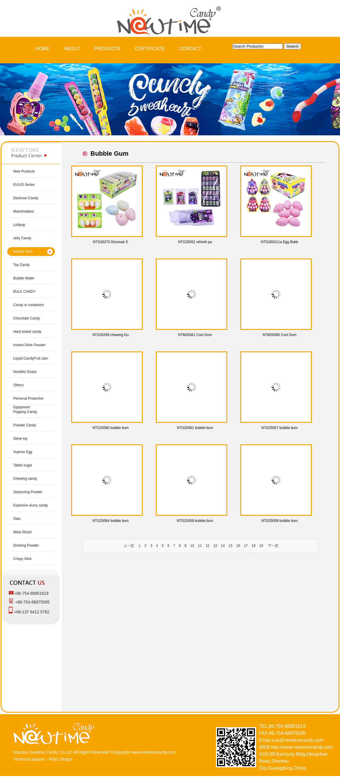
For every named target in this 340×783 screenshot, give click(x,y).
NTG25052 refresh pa (195, 242)
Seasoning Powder (27, 492)
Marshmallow (23, 211)
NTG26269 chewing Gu (110, 335)
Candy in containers (28, 305)
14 (223, 546)
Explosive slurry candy (30, 505)
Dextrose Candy (25, 198)
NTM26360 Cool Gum (280, 335)
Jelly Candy (22, 238)
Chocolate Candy (26, 318)
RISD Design (60, 759)
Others (18, 385)
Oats (16, 519)
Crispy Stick (22, 559)
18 (253, 546)
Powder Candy (24, 425)
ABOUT (72, 48)
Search (292, 46)
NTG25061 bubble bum (195, 428)
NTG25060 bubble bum (110, 428)
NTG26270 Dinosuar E (110, 242)
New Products (24, 171)
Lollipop (19, 225)
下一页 (273, 546)
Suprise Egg (22, 452)
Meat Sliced (22, 532)
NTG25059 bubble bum (195, 521)
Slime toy (20, 439)
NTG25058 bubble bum (280, 521)
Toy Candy (21, 265)
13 (215, 546)
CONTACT (190, 48)
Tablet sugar (22, 465)
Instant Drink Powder (29, 345)
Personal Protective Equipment (28, 402)
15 (230, 546)
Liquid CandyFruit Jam (30, 358)
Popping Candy (25, 412)
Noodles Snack (25, 372)
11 (200, 546)
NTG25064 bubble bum (110, 521)
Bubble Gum (23, 251)
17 (246, 546)
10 (192, 546)
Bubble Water (23, 278)
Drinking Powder (26, 545)
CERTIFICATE (150, 48)
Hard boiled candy (27, 332)
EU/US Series (24, 185)
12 (208, 546)
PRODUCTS (107, 48)
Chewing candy (25, 479)
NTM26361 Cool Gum (195, 335)
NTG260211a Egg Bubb (279, 242)
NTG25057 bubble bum (280, 428)
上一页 (129, 546)
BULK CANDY (24, 292)
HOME (42, 48)
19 (261, 546)
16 (238, 546)
